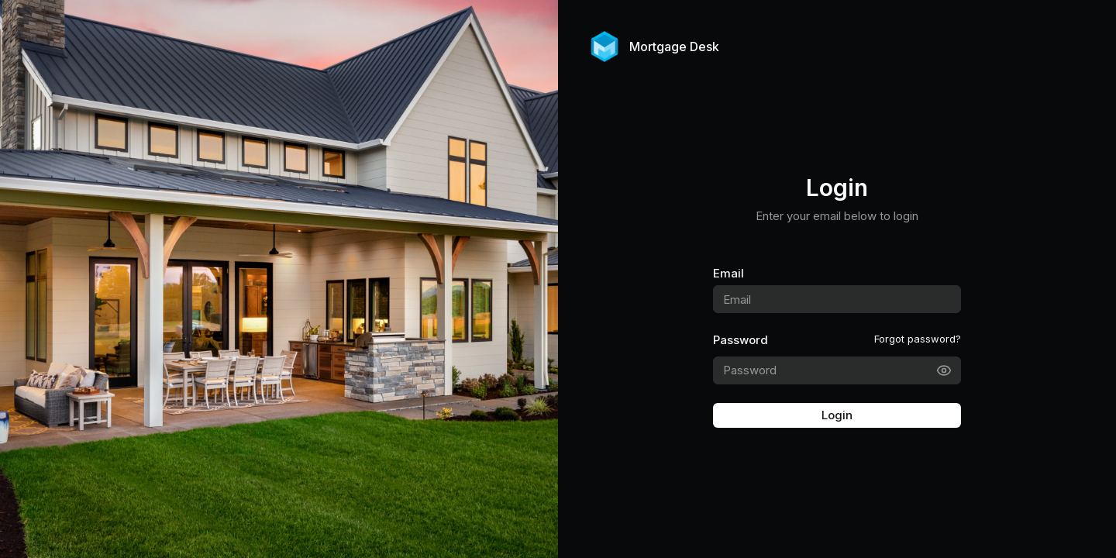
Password (740, 340)
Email (728, 273)
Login (837, 415)
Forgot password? (917, 338)
